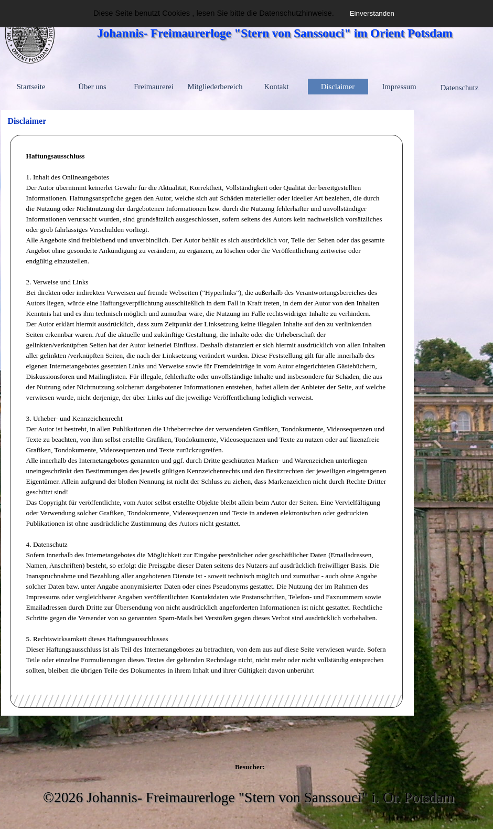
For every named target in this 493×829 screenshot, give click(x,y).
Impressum (399, 86)
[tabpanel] (206, 413)
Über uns (92, 86)
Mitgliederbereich (215, 86)
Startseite (31, 86)
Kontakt (276, 86)
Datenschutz (459, 87)
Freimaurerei (154, 86)
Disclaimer (338, 86)
